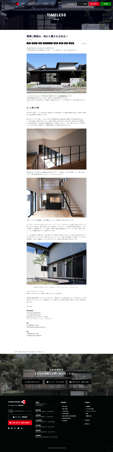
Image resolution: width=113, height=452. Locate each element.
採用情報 (106, 3)
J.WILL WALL (65, 411)
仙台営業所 (38, 425)
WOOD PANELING (66, 418)
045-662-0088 (50, 411)
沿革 (87, 413)
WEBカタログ (60, 4)
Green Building (70, 3)
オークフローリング (32, 316)
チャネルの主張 (89, 408)
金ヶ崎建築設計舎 (62, 96)
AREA (24, 351)
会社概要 (23, 4)
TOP (16, 351)
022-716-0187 (51, 426)
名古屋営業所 (39, 420)
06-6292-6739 (49, 416)
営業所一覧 (88, 416)
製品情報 (63, 402)
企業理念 (88, 406)
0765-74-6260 (53, 437)
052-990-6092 (51, 421)
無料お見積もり (94, 3)
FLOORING (64, 420)
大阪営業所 (38, 415)
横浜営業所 (38, 410)
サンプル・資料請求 (82, 3)
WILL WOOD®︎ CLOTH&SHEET (69, 416)
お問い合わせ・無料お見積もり (20, 423)
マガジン (52, 4)
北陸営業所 (38, 435)
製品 (37, 4)
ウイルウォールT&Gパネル (45, 123)
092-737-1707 (51, 432)
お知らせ (30, 4)
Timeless (87, 420)
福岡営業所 (38, 430)
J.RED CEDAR (65, 413)
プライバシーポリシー (91, 411)
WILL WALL (65, 406)
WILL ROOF (65, 408)
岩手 (27, 351)
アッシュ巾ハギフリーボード (34, 314)
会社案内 (87, 402)
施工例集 (45, 4)
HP (37, 325)
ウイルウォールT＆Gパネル (33, 312)
